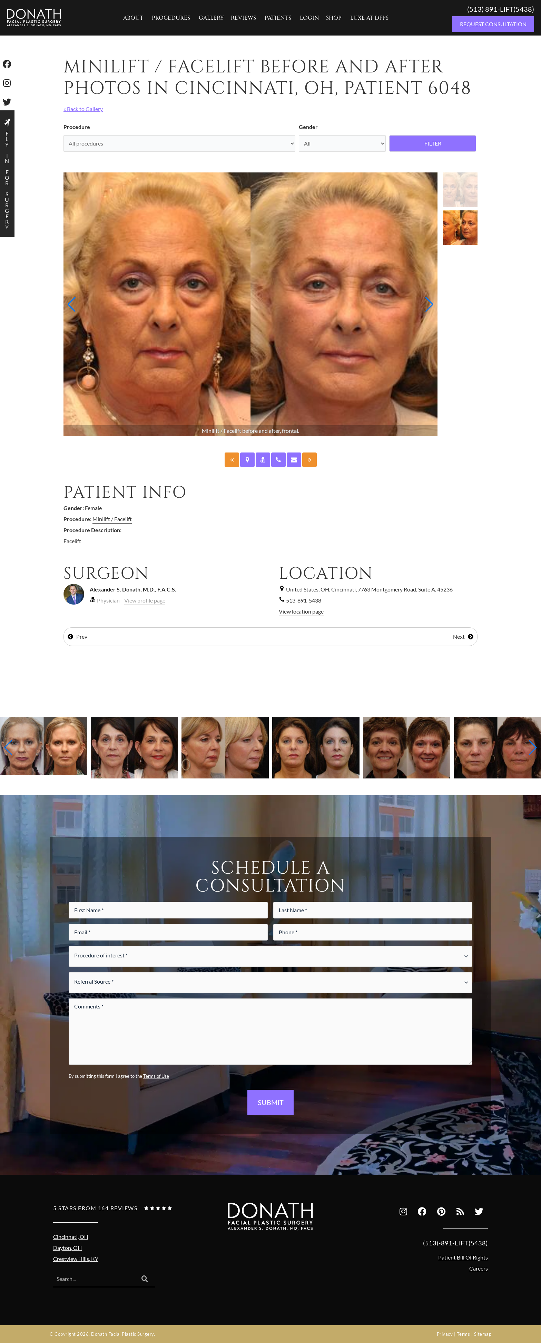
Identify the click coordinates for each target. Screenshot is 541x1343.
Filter (432, 143)
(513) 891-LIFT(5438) (500, 9)
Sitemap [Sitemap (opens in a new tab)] (483, 1334)
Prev (77, 636)
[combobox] (94, 1279)
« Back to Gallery (83, 109)
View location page (301, 611)
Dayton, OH (67, 1247)
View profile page (144, 600)
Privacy (445, 1334)
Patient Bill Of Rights (463, 1257)
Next (463, 636)
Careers (478, 1268)
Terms (463, 1334)
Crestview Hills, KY (75, 1258)
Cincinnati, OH (70, 1236)
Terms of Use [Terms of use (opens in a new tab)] (156, 1076)
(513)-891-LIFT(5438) (455, 1243)
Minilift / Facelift (112, 519)
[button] (71, 304)
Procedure (76, 126)
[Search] (145, 1279)
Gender (308, 126)
